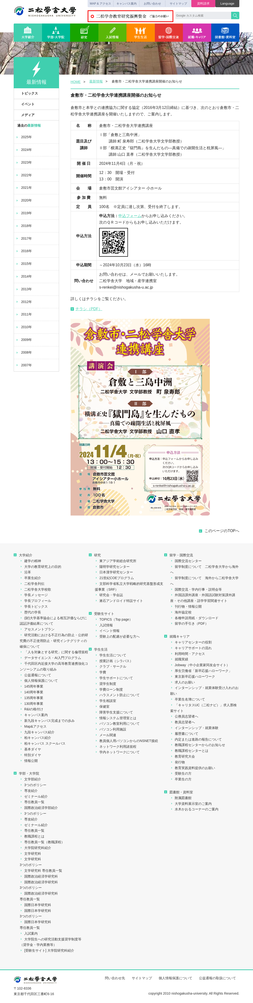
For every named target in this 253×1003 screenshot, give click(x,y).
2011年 (23, 314)
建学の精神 (30, 561)
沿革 (25, 572)
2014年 (23, 276)
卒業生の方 (181, 779)
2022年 (23, 175)
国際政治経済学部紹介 (39, 808)
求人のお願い (182, 682)
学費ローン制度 (109, 689)
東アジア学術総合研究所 (115, 561)
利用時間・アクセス (187, 654)
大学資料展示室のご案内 (191, 804)
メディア (25, 115)
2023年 (23, 162)
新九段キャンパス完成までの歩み (47, 721)
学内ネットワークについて (117, 752)
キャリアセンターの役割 (191, 642)
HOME (76, 82)
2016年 (23, 251)
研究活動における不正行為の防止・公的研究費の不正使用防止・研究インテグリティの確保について (54, 640)
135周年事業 (31, 698)
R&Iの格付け (31, 709)
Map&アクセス (33, 726)
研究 (84, 33)
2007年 (23, 365)
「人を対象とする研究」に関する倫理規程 (54, 652)
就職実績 (179, 659)
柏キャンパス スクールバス (43, 743)
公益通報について (35, 675)
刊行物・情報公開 (186, 606)
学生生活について (110, 655)
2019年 (23, 213)
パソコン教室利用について (117, 723)
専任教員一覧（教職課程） (42, 842)
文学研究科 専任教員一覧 (41, 870)
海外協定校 (181, 612)
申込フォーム (129, 216)
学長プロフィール (35, 601)
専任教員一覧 (32, 802)
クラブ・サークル (110, 666)
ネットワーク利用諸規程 (115, 746)
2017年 (23, 238)
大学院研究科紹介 (35, 848)
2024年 (23, 150)
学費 (100, 672)
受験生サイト (101, 614)
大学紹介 (28, 33)
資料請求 (203, 3)
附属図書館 (181, 798)
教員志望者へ (182, 722)
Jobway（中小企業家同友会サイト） (200, 665)
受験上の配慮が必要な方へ (117, 636)
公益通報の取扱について (217, 978)
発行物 (177, 762)
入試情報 (112, 33)
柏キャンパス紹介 (35, 738)
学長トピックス (34, 606)
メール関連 (105, 735)
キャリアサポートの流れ (191, 648)
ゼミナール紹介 (34, 796)
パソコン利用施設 (110, 729)
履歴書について (184, 734)
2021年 (23, 188)
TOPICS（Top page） (113, 619)
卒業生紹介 (30, 578)
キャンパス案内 (126, 3)
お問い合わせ (152, 3)
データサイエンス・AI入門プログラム (50, 658)
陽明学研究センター (112, 567)
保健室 (102, 706)
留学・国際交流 (169, 33)
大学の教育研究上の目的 (40, 567)
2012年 (23, 302)
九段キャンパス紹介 (37, 732)
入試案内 (29, 933)
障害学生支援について (114, 712)
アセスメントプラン (37, 629)
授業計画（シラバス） (114, 661)
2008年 (23, 352)
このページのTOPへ (222, 531)
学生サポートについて (114, 678)
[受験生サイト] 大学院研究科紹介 (47, 950)
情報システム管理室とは (115, 718)
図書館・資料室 (225, 33)
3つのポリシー (33, 785)
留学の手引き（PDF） (189, 623)
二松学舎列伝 (32, 584)
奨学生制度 (105, 684)
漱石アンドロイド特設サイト (119, 601)
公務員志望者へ (184, 716)
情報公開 (29, 761)
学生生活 (140, 33)
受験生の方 (181, 773)
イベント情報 (107, 631)
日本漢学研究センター (114, 572)
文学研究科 (30, 853)
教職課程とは (32, 836)
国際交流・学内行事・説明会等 (196, 589)
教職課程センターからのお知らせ (197, 745)
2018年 (23, 226)
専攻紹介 (29, 791)
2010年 (23, 327)
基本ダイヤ (30, 749)
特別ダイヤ (30, 755)
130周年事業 (31, 704)
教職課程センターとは (189, 751)
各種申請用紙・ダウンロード (194, 618)
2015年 (23, 264)
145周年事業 (31, 686)
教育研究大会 (182, 756)
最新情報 (96, 81)
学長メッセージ (34, 595)
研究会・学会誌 (109, 595)
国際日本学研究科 (35, 905)
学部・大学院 (56, 33)
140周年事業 (31, 692)
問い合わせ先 (115, 978)
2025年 (23, 137)
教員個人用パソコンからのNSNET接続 (126, 741)
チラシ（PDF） (86, 309)
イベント (25, 104)
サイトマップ (178, 3)
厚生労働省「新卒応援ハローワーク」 (201, 671)
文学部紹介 (30, 779)
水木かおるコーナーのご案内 (194, 809)
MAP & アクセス (100, 3)
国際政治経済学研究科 (39, 876)
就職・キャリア (197, 33)
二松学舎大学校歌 (35, 589)
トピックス (27, 93)
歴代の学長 (30, 612)
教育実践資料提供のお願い (192, 768)
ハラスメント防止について (117, 695)
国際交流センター (186, 561)
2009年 (23, 340)
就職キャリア (177, 636)
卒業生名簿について (187, 699)
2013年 (23, 289)
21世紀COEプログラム (114, 578)
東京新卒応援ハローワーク (192, 676)
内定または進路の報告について (196, 739)
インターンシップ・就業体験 (194, 728)
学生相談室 (105, 701)
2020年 (23, 200)
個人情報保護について (39, 681)
